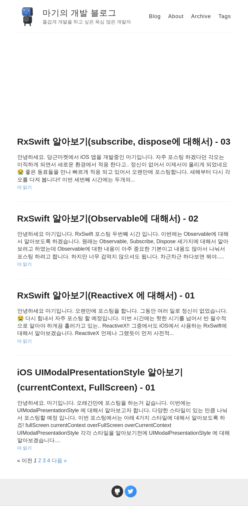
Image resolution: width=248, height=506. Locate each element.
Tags (224, 16)
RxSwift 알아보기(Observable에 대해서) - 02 (107, 218)
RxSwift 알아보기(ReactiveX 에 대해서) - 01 (106, 295)
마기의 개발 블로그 (79, 13)
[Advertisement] (124, 77)
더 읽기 (24, 187)
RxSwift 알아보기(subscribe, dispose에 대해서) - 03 (123, 141)
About (176, 16)
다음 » (59, 461)
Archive (201, 16)
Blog (155, 16)
